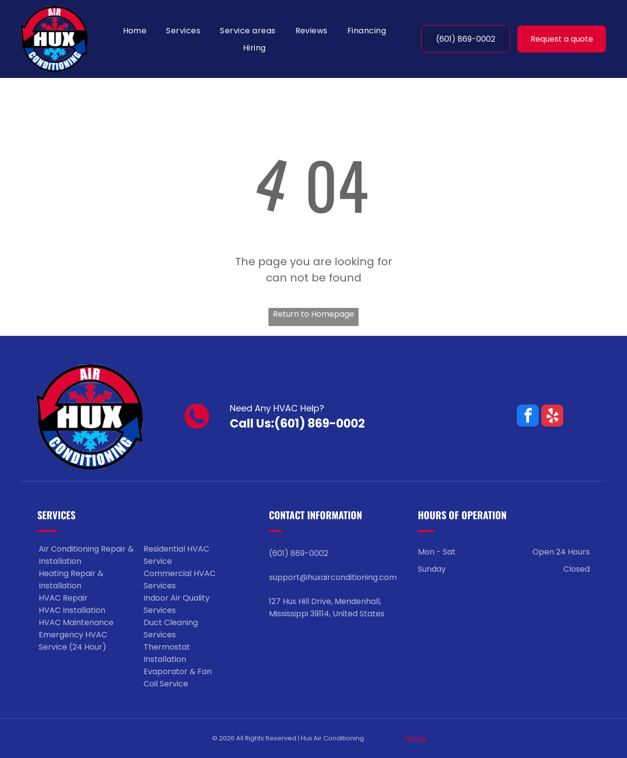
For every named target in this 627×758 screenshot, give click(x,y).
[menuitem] (135, 30)
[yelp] (552, 416)
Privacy (416, 738)
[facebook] (528, 416)
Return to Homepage (313, 314)
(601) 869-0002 (319, 423)
